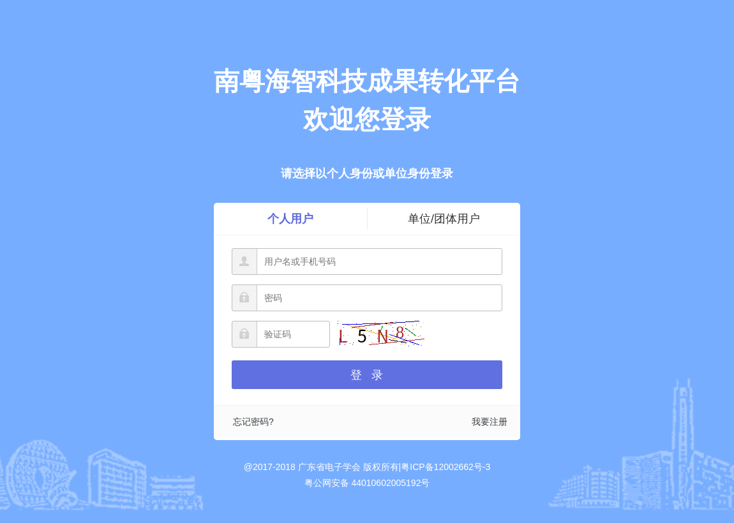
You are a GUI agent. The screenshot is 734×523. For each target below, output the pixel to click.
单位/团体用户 (444, 218)
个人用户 (290, 218)
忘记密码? (253, 421)
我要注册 (489, 421)
